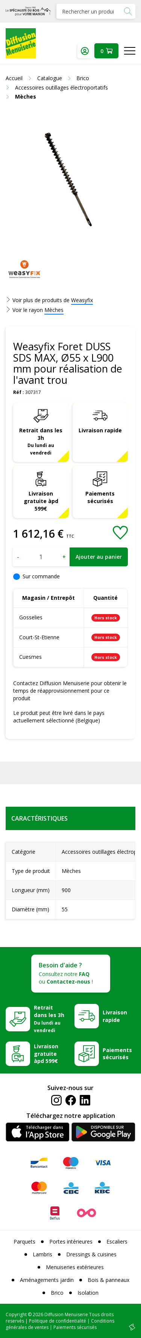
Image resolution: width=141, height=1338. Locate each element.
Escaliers (116, 1241)
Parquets (24, 1241)
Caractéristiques (39, 818)
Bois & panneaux (108, 1279)
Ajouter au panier (99, 556)
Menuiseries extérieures (75, 1267)
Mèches (54, 309)
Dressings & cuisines (91, 1254)
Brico (57, 1292)
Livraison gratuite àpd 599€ (41, 501)
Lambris (42, 1254)
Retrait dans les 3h (40, 441)
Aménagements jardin (47, 1279)
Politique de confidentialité (57, 1321)
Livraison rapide (100, 430)
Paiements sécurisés (100, 497)
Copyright (16, 1314)
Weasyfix (82, 300)
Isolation (88, 1292)
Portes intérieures (70, 1241)
